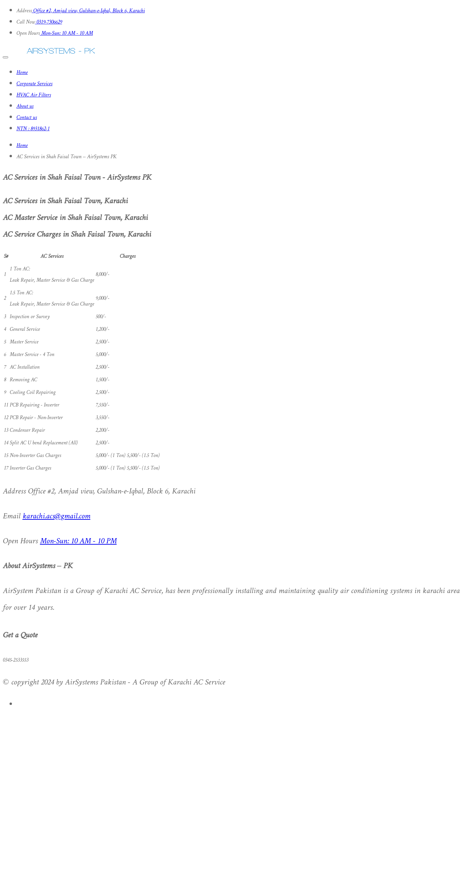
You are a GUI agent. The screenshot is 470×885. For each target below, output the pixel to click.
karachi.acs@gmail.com (56, 516)
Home (22, 72)
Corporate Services (34, 84)
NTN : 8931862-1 (32, 129)
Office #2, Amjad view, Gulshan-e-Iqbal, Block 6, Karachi (88, 11)
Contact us (26, 117)
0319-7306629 (48, 22)
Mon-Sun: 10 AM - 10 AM (66, 33)
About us (24, 106)
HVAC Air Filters (33, 95)
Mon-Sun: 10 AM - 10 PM (78, 541)
